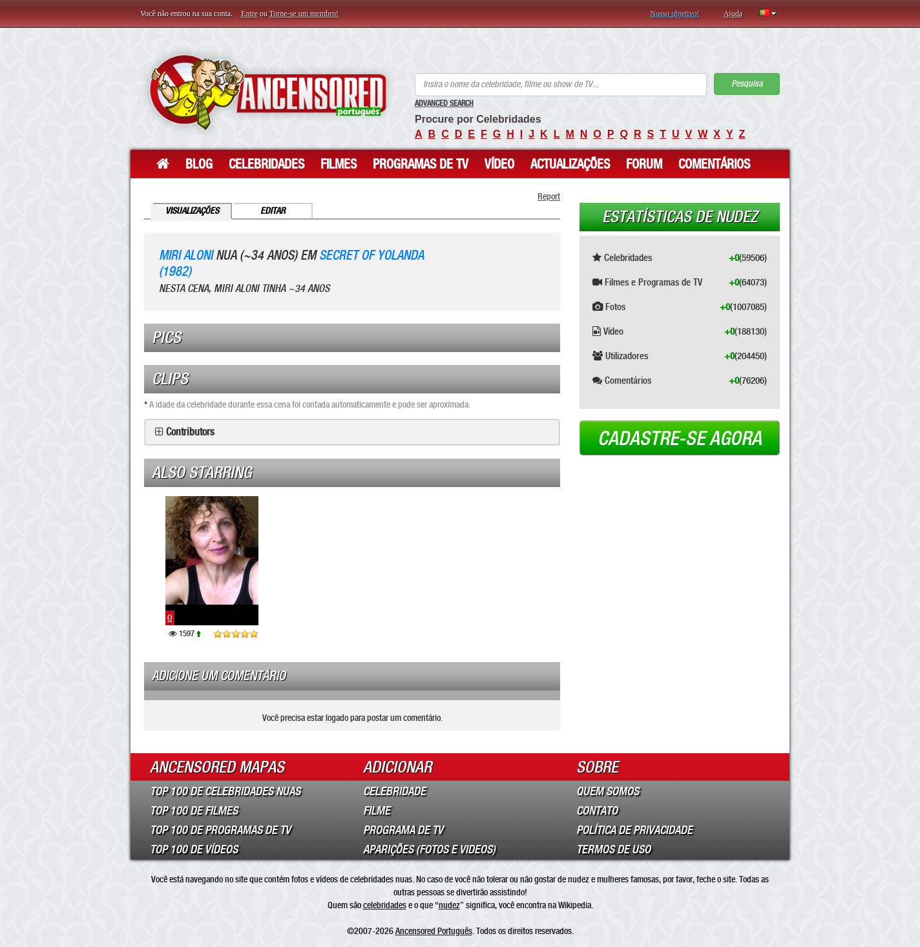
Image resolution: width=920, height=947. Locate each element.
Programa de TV (403, 830)
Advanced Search (444, 103)
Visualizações (192, 210)
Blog (199, 164)
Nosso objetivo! (674, 13)
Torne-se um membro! (304, 13)
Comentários (714, 164)
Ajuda (733, 13)
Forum (644, 164)
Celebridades (266, 164)
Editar (273, 210)
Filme (376, 811)
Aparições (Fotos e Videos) (429, 849)
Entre (249, 13)
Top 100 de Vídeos (194, 849)
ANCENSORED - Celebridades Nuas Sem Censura (267, 92)
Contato (597, 811)
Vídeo (499, 164)
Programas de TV (420, 164)
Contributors (190, 432)
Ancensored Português (433, 931)
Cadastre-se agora (680, 438)
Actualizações (570, 164)
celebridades (384, 905)
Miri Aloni (186, 255)
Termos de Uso (613, 849)
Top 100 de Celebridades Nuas (225, 791)
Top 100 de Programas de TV (220, 830)
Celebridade (394, 791)
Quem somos (607, 791)
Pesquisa (746, 83)
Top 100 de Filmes (194, 811)
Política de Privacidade (634, 830)
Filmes (338, 164)
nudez (449, 905)
